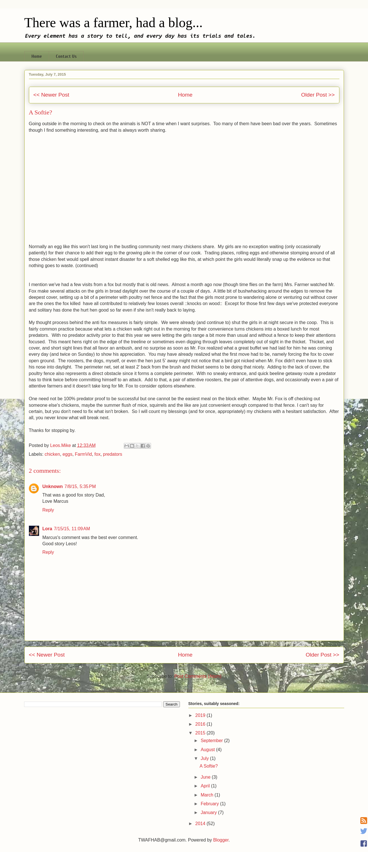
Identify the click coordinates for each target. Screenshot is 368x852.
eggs (68, 454)
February (210, 803)
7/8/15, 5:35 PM (80, 486)
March (207, 795)
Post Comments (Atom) (197, 676)
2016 (201, 724)
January (209, 812)
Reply (48, 510)
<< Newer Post (51, 95)
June (206, 777)
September (212, 740)
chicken (52, 454)
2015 (201, 732)
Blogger (220, 840)
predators (112, 454)
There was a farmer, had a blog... (113, 22)
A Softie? (208, 766)
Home (36, 56)
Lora (47, 528)
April (206, 785)
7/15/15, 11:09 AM (72, 528)
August (208, 749)
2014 (201, 823)
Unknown (52, 486)
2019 (201, 715)
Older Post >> (318, 95)
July (205, 758)
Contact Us (66, 56)
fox (97, 454)
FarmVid (83, 454)
